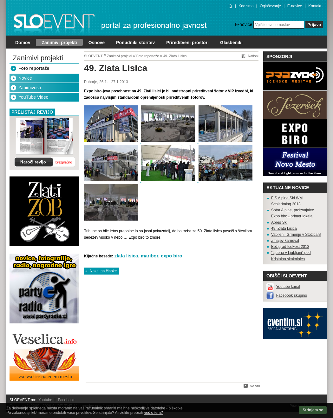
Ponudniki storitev (135, 42)
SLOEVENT (93, 56)
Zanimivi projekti (59, 42)
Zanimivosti (29, 87)
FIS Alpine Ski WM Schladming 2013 (287, 201)
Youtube (45, 400)
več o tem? (153, 412)
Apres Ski (279, 222)
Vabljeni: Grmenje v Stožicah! (296, 234)
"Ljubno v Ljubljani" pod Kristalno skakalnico (291, 255)
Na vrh (255, 386)
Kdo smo (245, 6)
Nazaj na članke (103, 271)
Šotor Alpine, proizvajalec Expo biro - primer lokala (292, 213)
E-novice (294, 6)
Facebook (66, 400)
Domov (22, 42)
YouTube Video (33, 97)
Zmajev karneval (285, 240)
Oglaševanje (270, 6)
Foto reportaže (33, 68)
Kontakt (314, 6)
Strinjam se (313, 410)
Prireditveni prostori (187, 42)
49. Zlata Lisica (175, 56)
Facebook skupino (291, 295)
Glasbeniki (231, 42)
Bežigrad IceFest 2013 (290, 246)
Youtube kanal (288, 286)
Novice (25, 78)
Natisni (253, 56)
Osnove (96, 42)
